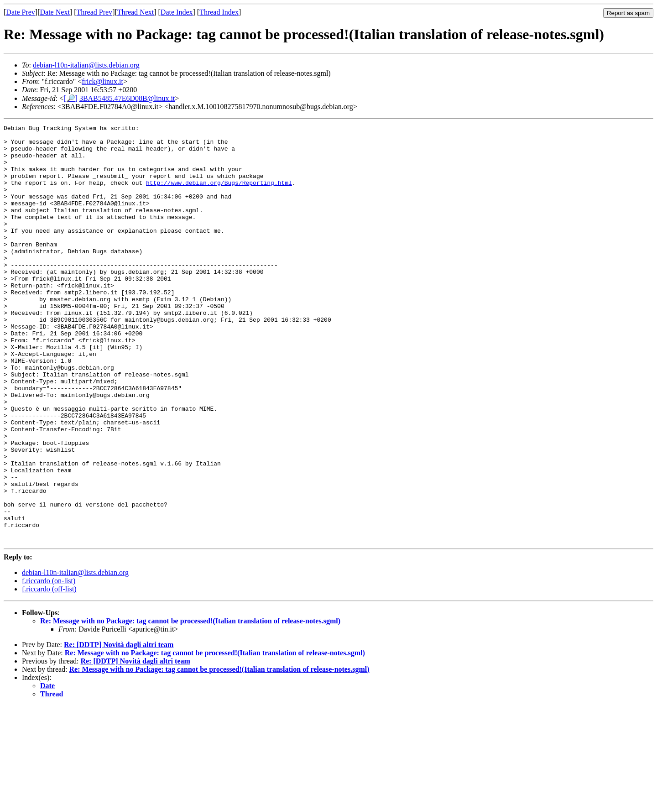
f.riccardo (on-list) (48, 664)
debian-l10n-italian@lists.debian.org (86, 65)
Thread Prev (94, 12)
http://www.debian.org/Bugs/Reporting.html (219, 195)
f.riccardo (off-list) (49, 672)
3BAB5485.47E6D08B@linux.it (127, 98)
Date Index (177, 12)
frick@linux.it (102, 81)
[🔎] (70, 98)
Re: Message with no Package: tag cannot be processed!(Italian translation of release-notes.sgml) (190, 704)
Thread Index (219, 12)
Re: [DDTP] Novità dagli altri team (118, 728)
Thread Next (135, 12)
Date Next (55, 12)
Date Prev (20, 12)
